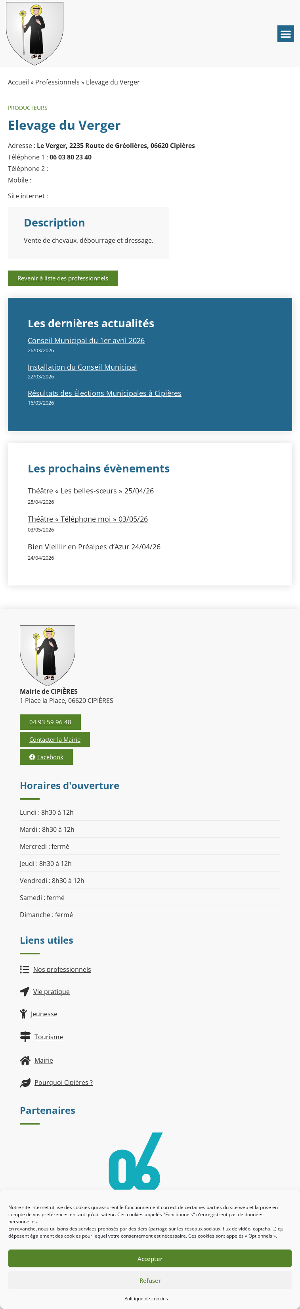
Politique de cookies (146, 1298)
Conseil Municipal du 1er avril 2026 (86, 340)
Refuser (150, 1280)
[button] (285, 33)
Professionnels (57, 82)
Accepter (150, 1259)
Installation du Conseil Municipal (82, 367)
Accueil (18, 82)
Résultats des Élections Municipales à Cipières (105, 393)
